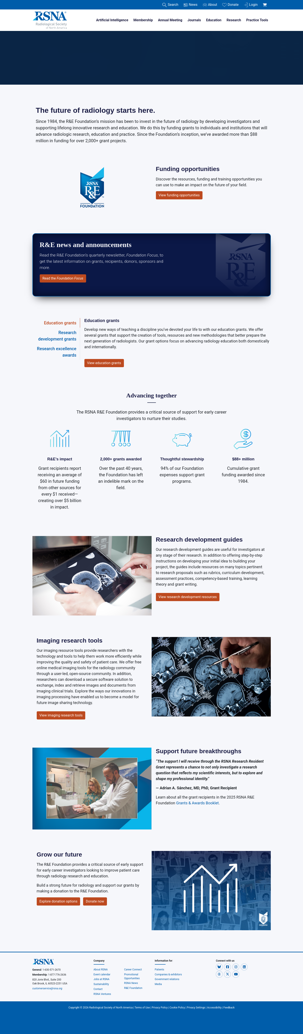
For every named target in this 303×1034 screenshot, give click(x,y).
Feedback (229, 1007)
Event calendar (102, 974)
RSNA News (131, 983)
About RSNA (101, 969)
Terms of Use (142, 1007)
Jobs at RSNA (102, 979)
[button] (219, 966)
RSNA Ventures (102, 994)
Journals (194, 20)
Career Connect (133, 969)
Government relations (167, 979)
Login (250, 5)
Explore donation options (59, 901)
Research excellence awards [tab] (56, 352)
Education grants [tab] (60, 322)
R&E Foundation (133, 988)
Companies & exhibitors (168, 974)
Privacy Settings (196, 1007)
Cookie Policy (177, 1007)
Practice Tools (257, 20)
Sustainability (101, 984)
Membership (143, 20)
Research (234, 20)
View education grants (104, 363)
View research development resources (188, 597)
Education (213, 20)
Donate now (95, 901)
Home (37, 48)
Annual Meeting (170, 20)
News (190, 5)
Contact (98, 989)
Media (158, 984)
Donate (230, 5)
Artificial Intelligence (112, 20)
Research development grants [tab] (57, 336)
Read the (63, 278)
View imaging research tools (61, 715)
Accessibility (214, 1007)
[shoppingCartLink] (265, 2)
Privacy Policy (159, 1007)
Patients (159, 969)
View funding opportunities (179, 195)
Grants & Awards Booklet (197, 803)
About (210, 5)
